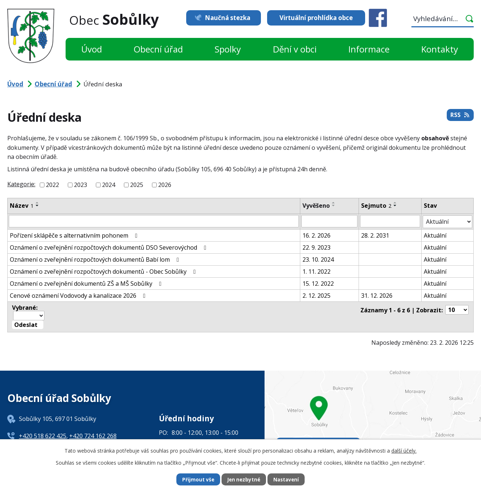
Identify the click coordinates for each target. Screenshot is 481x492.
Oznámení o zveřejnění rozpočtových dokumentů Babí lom (95, 259)
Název (22, 206)
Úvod (91, 49)
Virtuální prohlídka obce (316, 17)
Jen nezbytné (243, 479)
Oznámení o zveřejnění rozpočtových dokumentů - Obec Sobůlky (104, 271)
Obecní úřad (158, 49)
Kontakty (439, 49)
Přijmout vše (196, 479)
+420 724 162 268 (93, 434)
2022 (52, 185)
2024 (108, 185)
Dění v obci (295, 49)
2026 (164, 185)
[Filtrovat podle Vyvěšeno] (329, 221)
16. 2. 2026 (316, 235)
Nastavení (287, 479)
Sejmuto (376, 206)
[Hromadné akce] (28, 314)
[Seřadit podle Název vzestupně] (38, 202)
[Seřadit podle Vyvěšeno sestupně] (334, 205)
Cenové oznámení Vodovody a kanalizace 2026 (79, 295)
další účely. (404, 450)
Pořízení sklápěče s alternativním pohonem (75, 235)
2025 (136, 185)
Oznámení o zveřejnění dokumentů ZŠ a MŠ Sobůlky (87, 283)
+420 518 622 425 (42, 434)
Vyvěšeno (316, 206)
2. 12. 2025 (316, 295)
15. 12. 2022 (318, 283)
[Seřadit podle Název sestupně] (38, 205)
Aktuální (435, 235)
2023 (80, 185)
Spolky (228, 49)
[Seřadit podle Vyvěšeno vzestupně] (334, 202)
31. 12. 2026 (376, 295)
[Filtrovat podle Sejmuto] (390, 221)
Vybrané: (25, 307)
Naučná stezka (225, 17)
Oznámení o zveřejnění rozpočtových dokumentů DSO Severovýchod (109, 247)
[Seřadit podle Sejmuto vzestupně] (395, 202)
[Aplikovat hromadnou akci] (27, 323)
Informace (369, 49)
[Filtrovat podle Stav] (447, 221)
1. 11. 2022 (316, 271)
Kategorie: (21, 184)
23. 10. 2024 (318, 259)
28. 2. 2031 (375, 235)
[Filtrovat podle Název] (154, 221)
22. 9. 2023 (316, 247)
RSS (460, 116)
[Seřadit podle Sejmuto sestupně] (395, 205)
